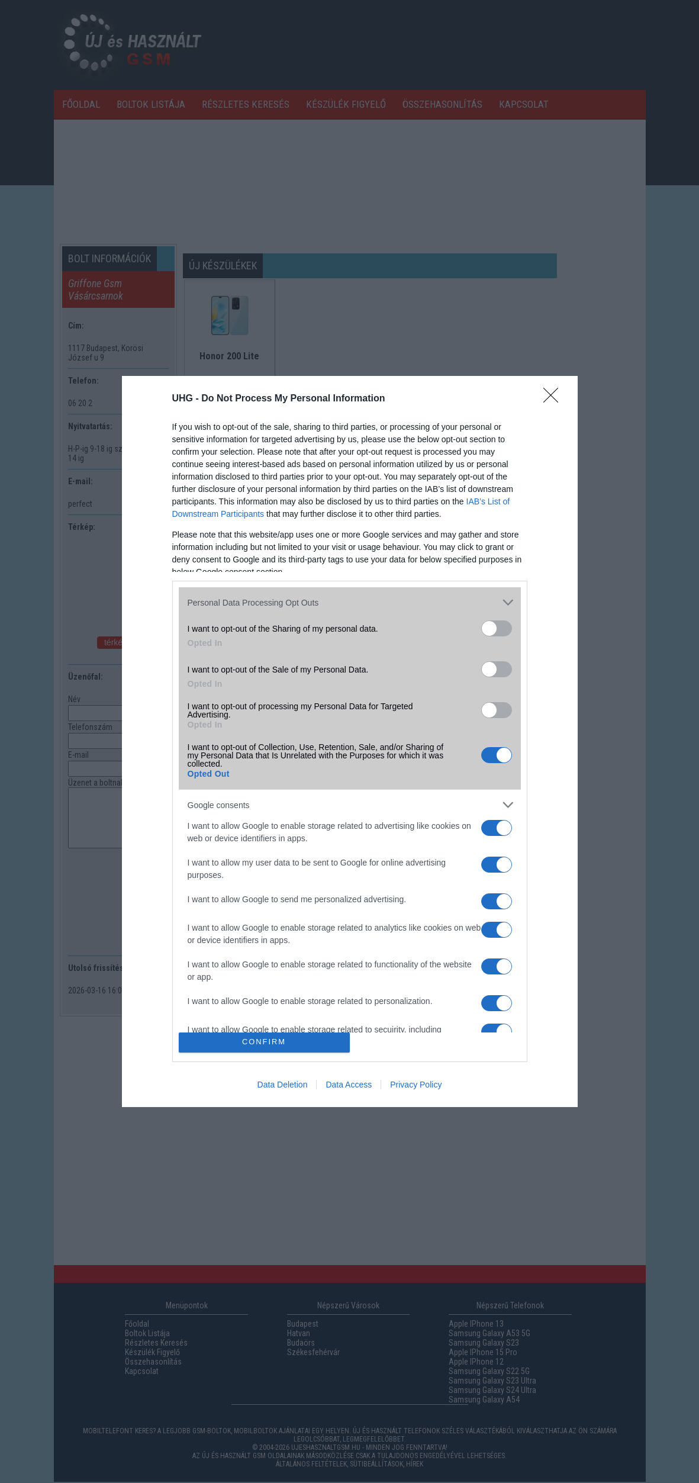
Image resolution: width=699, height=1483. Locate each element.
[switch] (496, 628)
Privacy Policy (416, 1084)
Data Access (349, 1084)
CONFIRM (264, 1042)
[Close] (554, 399)
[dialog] (350, 741)
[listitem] (350, 602)
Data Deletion (282, 1084)
